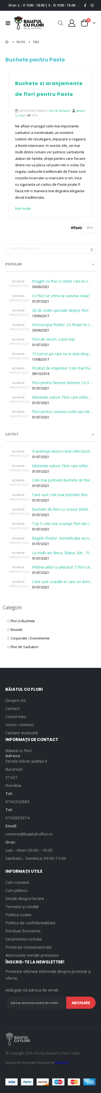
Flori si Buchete (21, 620)
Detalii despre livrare (24, 898)
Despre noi (15, 700)
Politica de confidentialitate (30, 922)
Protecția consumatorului (28, 947)
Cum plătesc (16, 890)
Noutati (15, 629)
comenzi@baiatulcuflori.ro (29, 834)
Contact (12, 708)
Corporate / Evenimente (29, 638)
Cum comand (17, 882)
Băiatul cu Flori (18, 750)
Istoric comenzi (19, 724)
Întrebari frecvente (23, 930)
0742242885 (17, 801)
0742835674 (17, 817)
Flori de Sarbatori (59, 111)
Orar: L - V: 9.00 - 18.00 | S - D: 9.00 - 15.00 (41, 5)
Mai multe (23, 208)
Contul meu (15, 716)
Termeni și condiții (22, 906)
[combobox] (50, 248)
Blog (21, 42)
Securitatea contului (23, 939)
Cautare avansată (21, 732)
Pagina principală (7, 42)
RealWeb (62, 1062)
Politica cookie (18, 914)
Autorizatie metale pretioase (32, 955)
